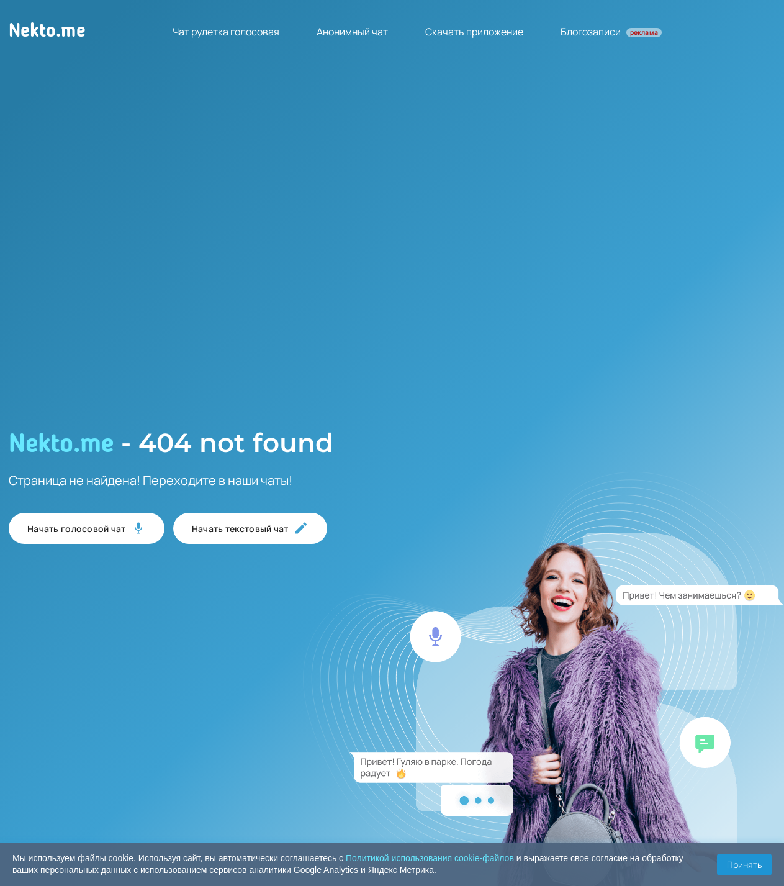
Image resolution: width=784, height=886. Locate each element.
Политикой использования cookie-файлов (430, 858)
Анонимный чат (352, 31)
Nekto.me (47, 31)
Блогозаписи (611, 31)
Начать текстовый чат (250, 528)
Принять (744, 864)
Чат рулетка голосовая (226, 31)
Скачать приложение (474, 31)
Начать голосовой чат (86, 528)
